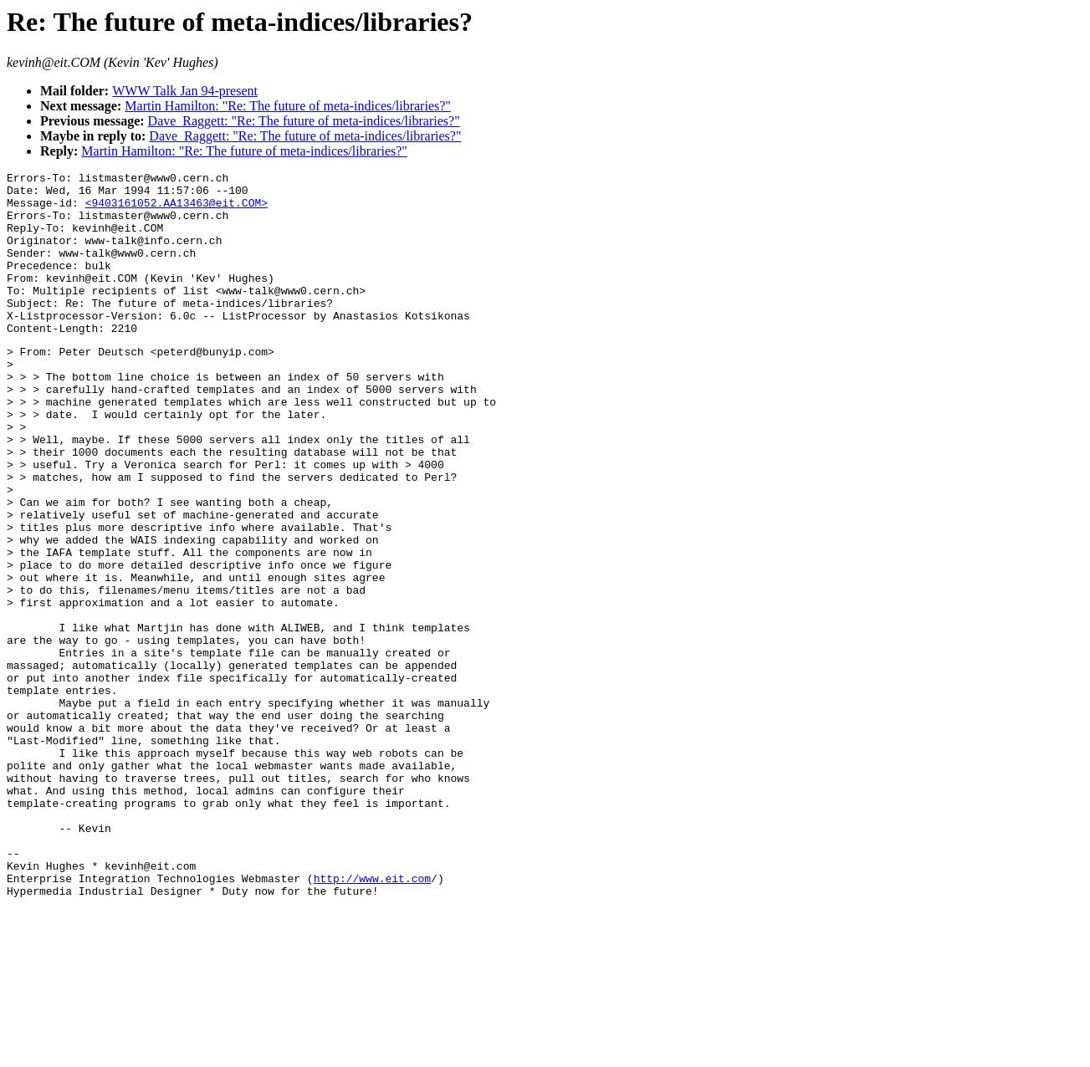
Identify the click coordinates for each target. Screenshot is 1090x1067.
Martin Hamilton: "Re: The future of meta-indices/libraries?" (288, 106)
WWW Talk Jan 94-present (185, 91)
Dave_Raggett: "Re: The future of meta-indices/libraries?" (304, 121)
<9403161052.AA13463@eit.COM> (176, 209)
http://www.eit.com (372, 1018)
